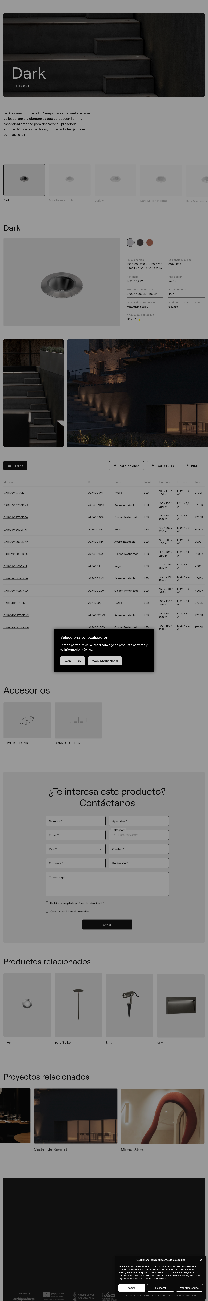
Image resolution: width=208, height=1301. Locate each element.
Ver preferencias (189, 1287)
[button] (201, 1259)
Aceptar (132, 1287)
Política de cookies (134, 1295)
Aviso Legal (190, 1295)
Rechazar (160, 1287)
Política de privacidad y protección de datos (164, 1295)
